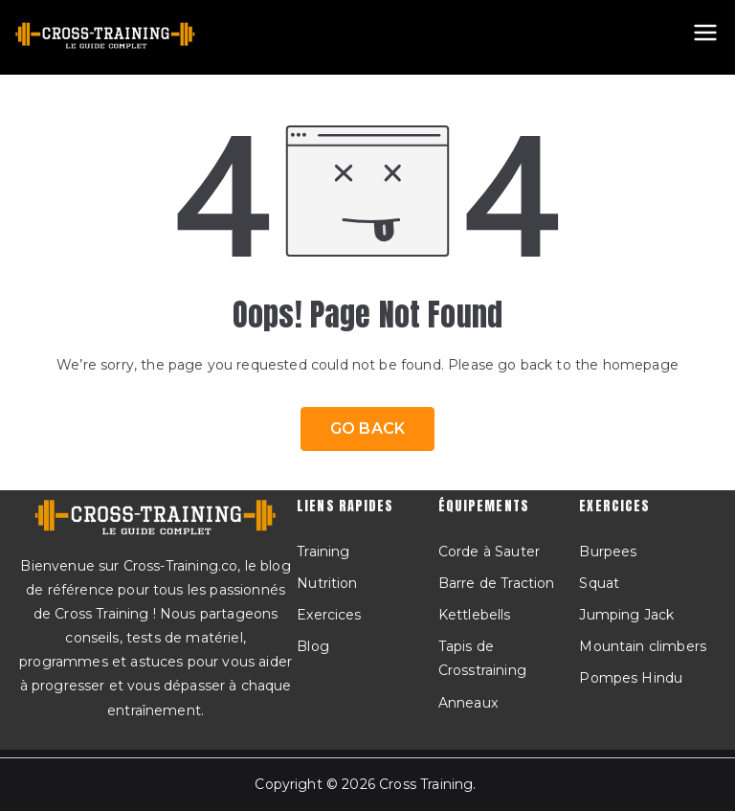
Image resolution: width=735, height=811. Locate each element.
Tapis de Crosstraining (482, 658)
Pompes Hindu (630, 678)
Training (323, 551)
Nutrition (327, 583)
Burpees (607, 551)
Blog (313, 646)
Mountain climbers (642, 646)
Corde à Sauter (489, 551)
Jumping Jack (626, 614)
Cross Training (426, 784)
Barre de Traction (496, 583)
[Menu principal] (705, 32)
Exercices (329, 614)
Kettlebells (474, 614)
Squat (599, 583)
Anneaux (468, 702)
